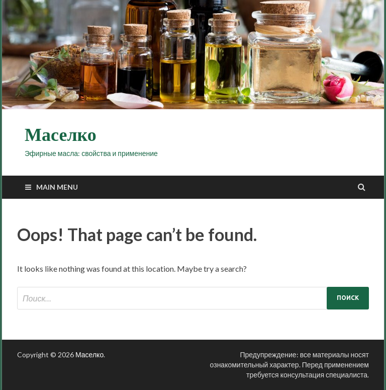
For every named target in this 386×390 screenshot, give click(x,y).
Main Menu (57, 187)
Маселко (60, 135)
